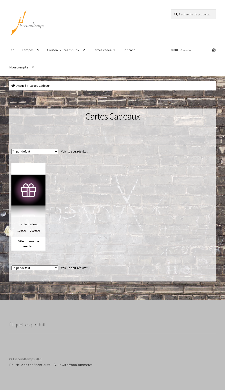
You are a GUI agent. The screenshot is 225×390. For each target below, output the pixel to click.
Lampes (28, 50)
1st (11, 50)
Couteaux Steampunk (63, 50)
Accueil (21, 86)
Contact (129, 50)
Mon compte (18, 67)
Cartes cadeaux (104, 50)
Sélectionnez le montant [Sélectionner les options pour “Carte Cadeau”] (28, 243)
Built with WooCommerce (73, 364)
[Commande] (34, 151)
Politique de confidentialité (30, 364)
